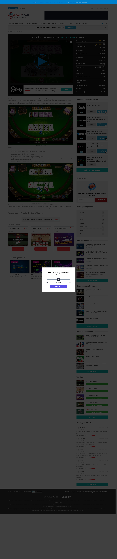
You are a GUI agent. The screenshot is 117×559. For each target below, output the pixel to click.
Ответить (58, 286)
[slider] (58, 279)
